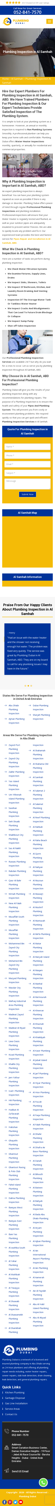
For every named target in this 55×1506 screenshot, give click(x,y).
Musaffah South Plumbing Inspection (16, 920)
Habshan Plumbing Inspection (14, 1131)
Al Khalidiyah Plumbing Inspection (39, 1041)
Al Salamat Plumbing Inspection (38, 808)
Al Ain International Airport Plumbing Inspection (41, 1256)
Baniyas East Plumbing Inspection (15, 1224)
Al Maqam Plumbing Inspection (38, 974)
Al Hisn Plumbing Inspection (41, 1094)
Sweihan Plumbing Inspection (14, 812)
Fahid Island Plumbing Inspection (15, 1188)
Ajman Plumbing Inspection (17, 720)
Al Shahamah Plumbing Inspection (39, 754)
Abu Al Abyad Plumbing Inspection (39, 1321)
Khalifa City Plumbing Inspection (14, 1068)
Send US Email (20, 1471)
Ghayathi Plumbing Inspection (14, 1144)
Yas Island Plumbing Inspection (14, 785)
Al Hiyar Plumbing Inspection (41, 1084)
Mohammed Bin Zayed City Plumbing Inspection (16, 949)
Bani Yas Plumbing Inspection (14, 1238)
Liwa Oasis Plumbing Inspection (14, 1045)
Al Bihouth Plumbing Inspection (38, 1178)
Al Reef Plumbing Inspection (41, 819)
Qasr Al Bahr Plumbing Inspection (15, 884)
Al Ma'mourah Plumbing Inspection (39, 1001)
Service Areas (12, 1408)
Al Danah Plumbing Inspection (38, 1164)
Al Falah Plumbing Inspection (41, 1126)
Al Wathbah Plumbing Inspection (14, 1278)
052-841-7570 (28, 12)
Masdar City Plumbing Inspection (15, 991)
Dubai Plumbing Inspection (40, 707)
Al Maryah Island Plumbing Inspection (41, 960)
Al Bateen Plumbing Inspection (38, 1191)
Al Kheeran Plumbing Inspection (38, 1014)
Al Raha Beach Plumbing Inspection (40, 844)
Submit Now (27, 494)
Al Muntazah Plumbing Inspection (39, 924)
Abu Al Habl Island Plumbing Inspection (41, 1308)
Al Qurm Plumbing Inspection (38, 857)
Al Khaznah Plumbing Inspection (38, 1027)
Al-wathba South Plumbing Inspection (17, 1251)
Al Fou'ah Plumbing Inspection (38, 1105)
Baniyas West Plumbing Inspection (15, 1211)
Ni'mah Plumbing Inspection (17, 895)
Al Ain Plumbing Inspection (40, 1269)
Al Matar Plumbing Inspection (38, 947)
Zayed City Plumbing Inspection (14, 762)
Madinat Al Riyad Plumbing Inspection (17, 1031)
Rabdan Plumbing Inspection (17, 873)
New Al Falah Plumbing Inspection (15, 907)
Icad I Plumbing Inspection (16, 1092)
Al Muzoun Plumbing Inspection (38, 884)
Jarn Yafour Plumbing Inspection (14, 1081)
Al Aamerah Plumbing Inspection (38, 1281)
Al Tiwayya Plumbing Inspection (14, 1291)
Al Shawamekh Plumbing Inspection (16, 1318)
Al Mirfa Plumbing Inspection (41, 936)
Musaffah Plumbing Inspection (14, 934)
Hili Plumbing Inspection (15, 1102)
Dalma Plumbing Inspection (17, 1200)
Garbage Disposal (15, 1398)
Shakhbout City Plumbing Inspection (16, 838)
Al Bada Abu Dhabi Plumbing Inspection (40, 1218)
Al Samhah (17, 78)
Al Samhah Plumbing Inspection (38, 781)
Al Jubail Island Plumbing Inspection (40, 1064)
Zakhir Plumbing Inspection (16, 773)
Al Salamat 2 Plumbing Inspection (39, 794)
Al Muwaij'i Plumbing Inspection (38, 897)
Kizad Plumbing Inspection (16, 1056)
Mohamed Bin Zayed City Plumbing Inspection (15, 966)
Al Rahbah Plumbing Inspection (38, 830)
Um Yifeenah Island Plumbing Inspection (16, 798)
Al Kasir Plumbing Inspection (41, 1052)
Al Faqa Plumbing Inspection (41, 1117)
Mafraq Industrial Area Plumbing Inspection (17, 1005)
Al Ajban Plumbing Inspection (42, 1243)
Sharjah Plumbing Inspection (41, 716)
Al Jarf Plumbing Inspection (40, 1075)
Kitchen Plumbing (14, 1392)
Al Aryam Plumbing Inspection (38, 1231)
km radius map (27, 541)
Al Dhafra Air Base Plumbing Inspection (40, 1151)
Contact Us (11, 1414)
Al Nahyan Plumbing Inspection (38, 871)
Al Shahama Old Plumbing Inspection (40, 767)
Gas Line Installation (16, 1403)
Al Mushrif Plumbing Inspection (38, 911)
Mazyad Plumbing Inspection (17, 980)
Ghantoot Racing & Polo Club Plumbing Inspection (17, 1173)
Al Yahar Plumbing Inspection (14, 1265)
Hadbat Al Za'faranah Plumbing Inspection (14, 1115)
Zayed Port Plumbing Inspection (14, 749)
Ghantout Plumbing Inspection (14, 1157)
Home (5, 78)
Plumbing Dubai (27, 1496)
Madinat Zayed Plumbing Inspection (16, 1018)
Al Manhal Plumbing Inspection (38, 987)
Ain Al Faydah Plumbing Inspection (39, 1294)
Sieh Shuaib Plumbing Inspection (14, 825)
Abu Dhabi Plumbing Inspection (14, 709)
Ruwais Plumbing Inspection (17, 863)
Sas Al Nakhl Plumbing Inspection (15, 852)
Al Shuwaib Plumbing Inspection (14, 1305)
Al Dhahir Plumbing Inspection (38, 1137)
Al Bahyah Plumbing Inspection (38, 1204)
